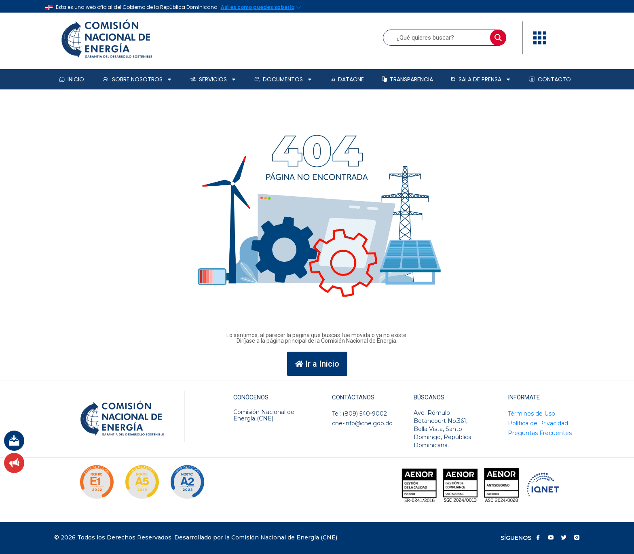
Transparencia (407, 79)
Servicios (213, 79)
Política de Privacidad (538, 423)
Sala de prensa (481, 79)
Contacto (550, 79)
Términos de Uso (531, 413)
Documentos (283, 79)
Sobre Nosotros (137, 79)
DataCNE (347, 79)
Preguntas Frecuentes (540, 433)
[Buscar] (498, 38)
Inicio (71, 79)
